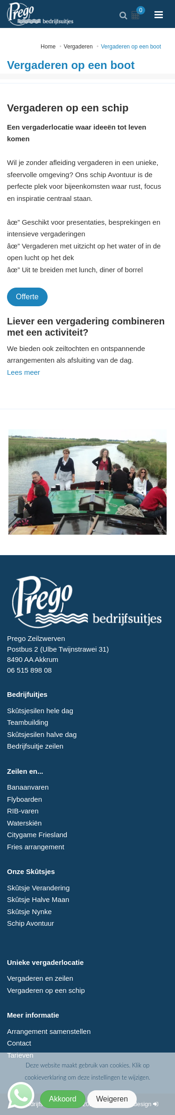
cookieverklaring (46, 1077)
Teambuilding (27, 722)
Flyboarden (24, 799)
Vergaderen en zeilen (40, 978)
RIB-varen (23, 811)
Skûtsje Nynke (29, 911)
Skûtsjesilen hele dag (40, 711)
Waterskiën (24, 823)
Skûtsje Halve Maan (38, 899)
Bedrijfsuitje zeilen (35, 746)
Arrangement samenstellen (49, 1031)
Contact (19, 1043)
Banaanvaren (28, 787)
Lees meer (23, 372)
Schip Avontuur (30, 923)
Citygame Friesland (37, 835)
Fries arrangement (35, 847)
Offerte (27, 297)
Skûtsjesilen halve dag (42, 734)
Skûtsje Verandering (38, 888)
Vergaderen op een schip (46, 990)
